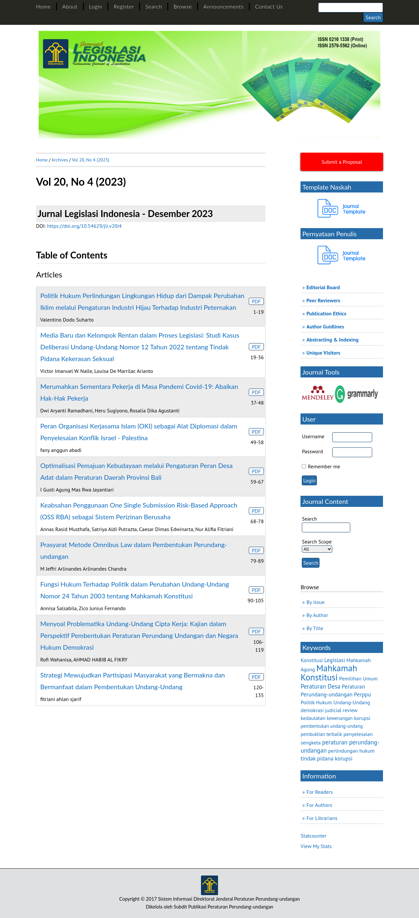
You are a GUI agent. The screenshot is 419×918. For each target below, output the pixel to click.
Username (313, 436)
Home (43, 6)
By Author (317, 615)
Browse (182, 6)
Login (95, 6)
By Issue (315, 602)
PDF (256, 301)
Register (124, 6)
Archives (59, 160)
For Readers (319, 792)
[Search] (350, 7)
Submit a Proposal (341, 162)
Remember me (324, 466)
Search (153, 6)
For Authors (319, 805)
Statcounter (313, 835)
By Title (314, 628)
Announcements (223, 6)
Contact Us (269, 6)
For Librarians (321, 818)
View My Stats (316, 846)
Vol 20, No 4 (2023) (90, 160)
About (69, 6)
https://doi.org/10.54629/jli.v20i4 (84, 226)
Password (312, 451)
